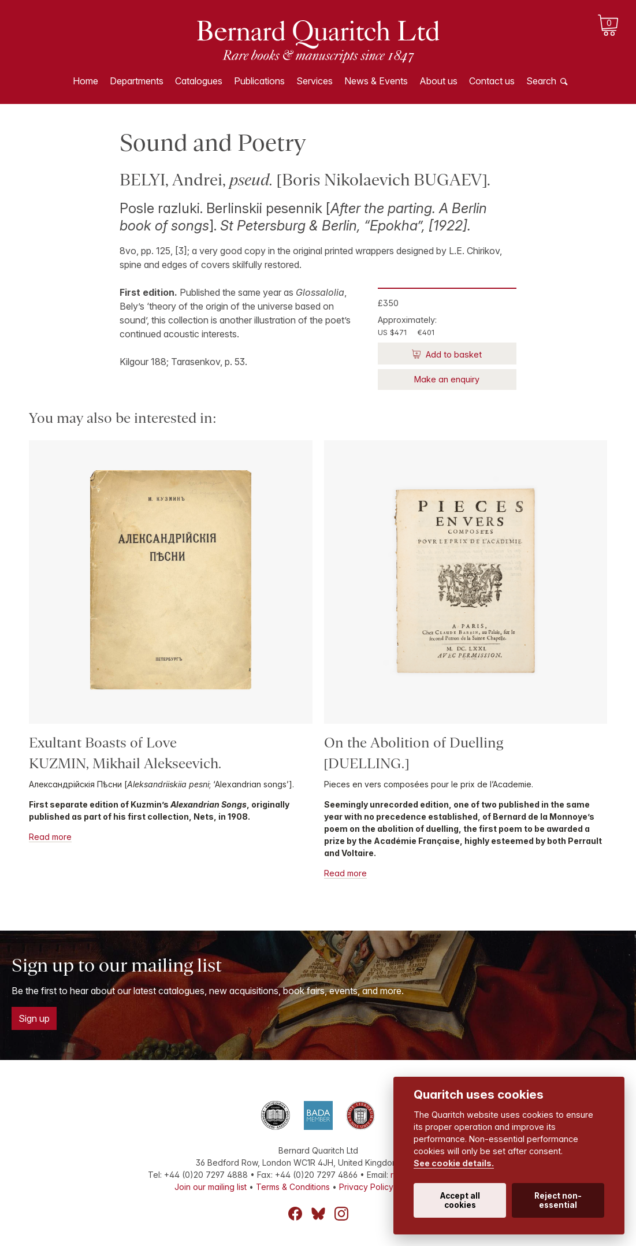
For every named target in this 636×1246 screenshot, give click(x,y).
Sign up (34, 1018)
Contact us (492, 81)
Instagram (341, 1214)
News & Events (376, 81)
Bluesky (318, 1214)
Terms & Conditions (293, 1187)
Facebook (295, 1214)
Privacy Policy (366, 1187)
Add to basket (452, 354)
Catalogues (198, 81)
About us (438, 81)
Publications (259, 81)
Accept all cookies (460, 1200)
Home (85, 81)
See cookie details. (454, 1163)
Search (541, 81)
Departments (136, 81)
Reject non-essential (558, 1200)
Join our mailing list (210, 1187)
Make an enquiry (446, 379)
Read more (50, 837)
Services (314, 81)
